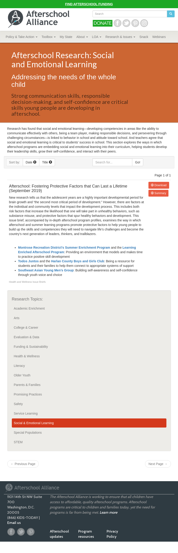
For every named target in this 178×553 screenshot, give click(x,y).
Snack (143, 37)
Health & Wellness (27, 356)
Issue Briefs (39, 281)
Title (47, 162)
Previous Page (23, 464)
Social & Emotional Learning (34, 423)
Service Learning (26, 413)
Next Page (157, 464)
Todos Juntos (28, 261)
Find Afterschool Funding (89, 4)
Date (31, 162)
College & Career (26, 327)
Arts (17, 318)
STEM (18, 442)
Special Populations (28, 432)
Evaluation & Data (26, 337)
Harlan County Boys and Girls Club (77, 261)
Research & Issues (120, 37)
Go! (137, 162)
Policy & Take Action (22, 37)
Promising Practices (28, 394)
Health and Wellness (21, 281)
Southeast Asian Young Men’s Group (46, 270)
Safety (18, 404)
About (82, 37)
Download (159, 185)
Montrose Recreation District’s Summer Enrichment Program (64, 247)
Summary (158, 193)
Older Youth (22, 375)
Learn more (108, 512)
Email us (14, 522)
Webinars (159, 37)
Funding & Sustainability (31, 346)
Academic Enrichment (29, 308)
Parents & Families (27, 385)
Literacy (19, 366)
